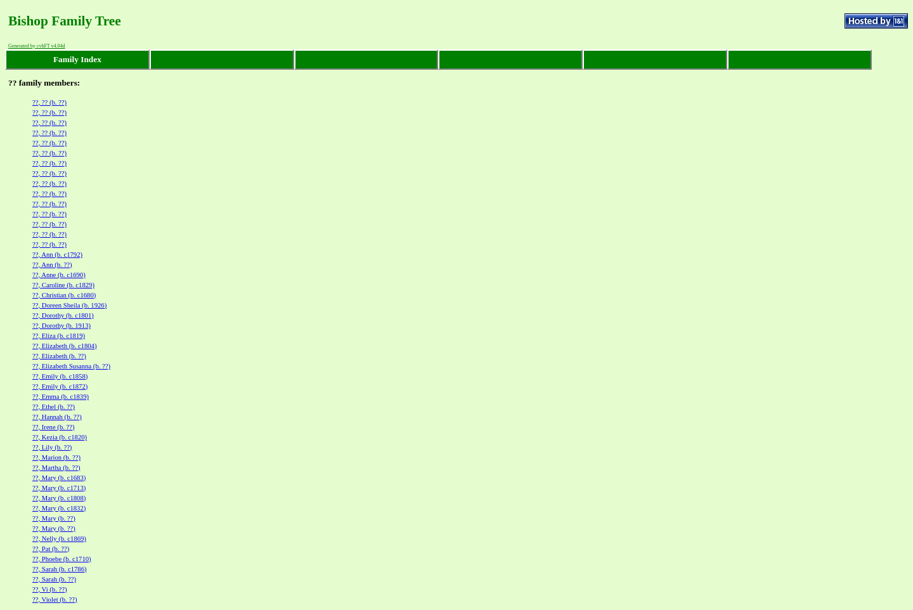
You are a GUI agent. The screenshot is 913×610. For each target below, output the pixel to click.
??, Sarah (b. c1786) (59, 569)
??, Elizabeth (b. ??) (59, 356)
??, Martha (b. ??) (56, 467)
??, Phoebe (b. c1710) (61, 558)
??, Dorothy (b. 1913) (61, 325)
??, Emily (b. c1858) (59, 376)
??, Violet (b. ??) (54, 599)
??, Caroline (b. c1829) (63, 285)
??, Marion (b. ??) (56, 457)
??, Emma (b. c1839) (60, 396)
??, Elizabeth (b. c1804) (64, 345)
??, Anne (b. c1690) (59, 274)
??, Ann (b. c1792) (57, 254)
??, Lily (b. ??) (52, 447)
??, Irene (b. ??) (53, 427)
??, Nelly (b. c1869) (59, 538)
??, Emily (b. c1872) (59, 386)
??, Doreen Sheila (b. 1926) (69, 305)
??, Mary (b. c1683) (59, 477)
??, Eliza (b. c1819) (58, 335)
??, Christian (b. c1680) (64, 295)
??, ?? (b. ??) (49, 102)
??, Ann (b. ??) (52, 264)
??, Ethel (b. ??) (53, 406)
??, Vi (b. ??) (49, 589)
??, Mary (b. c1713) (59, 487)
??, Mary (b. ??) (53, 518)
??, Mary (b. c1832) (59, 508)
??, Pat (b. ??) (50, 548)
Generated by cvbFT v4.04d (36, 46)
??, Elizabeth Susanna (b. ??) (71, 366)
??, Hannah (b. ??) (57, 416)
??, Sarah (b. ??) (54, 579)
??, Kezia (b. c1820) (59, 437)
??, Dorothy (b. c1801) (63, 315)
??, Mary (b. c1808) (59, 498)
